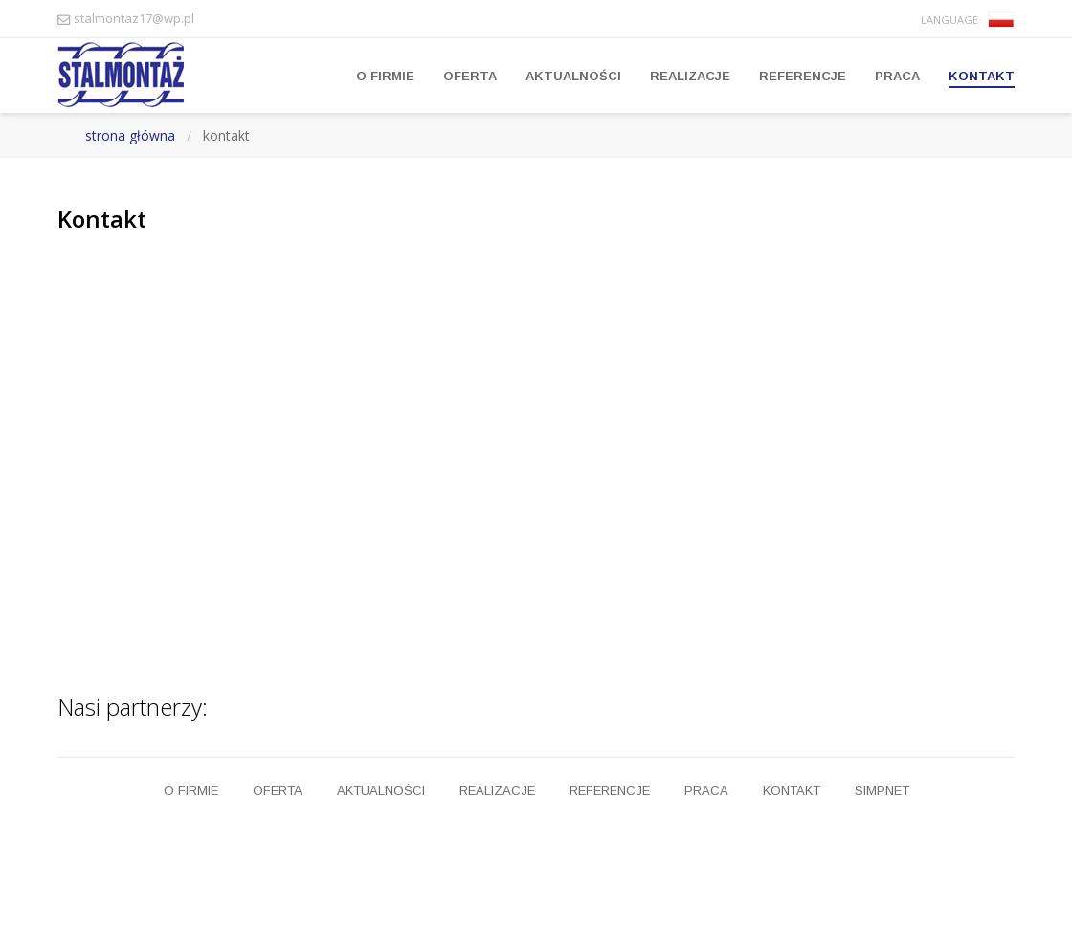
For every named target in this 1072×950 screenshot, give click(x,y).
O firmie (385, 76)
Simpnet (882, 791)
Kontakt (982, 76)
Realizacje (690, 76)
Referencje (802, 76)
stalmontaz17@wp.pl (134, 18)
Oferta (470, 76)
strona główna (130, 135)
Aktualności (573, 76)
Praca (897, 76)
